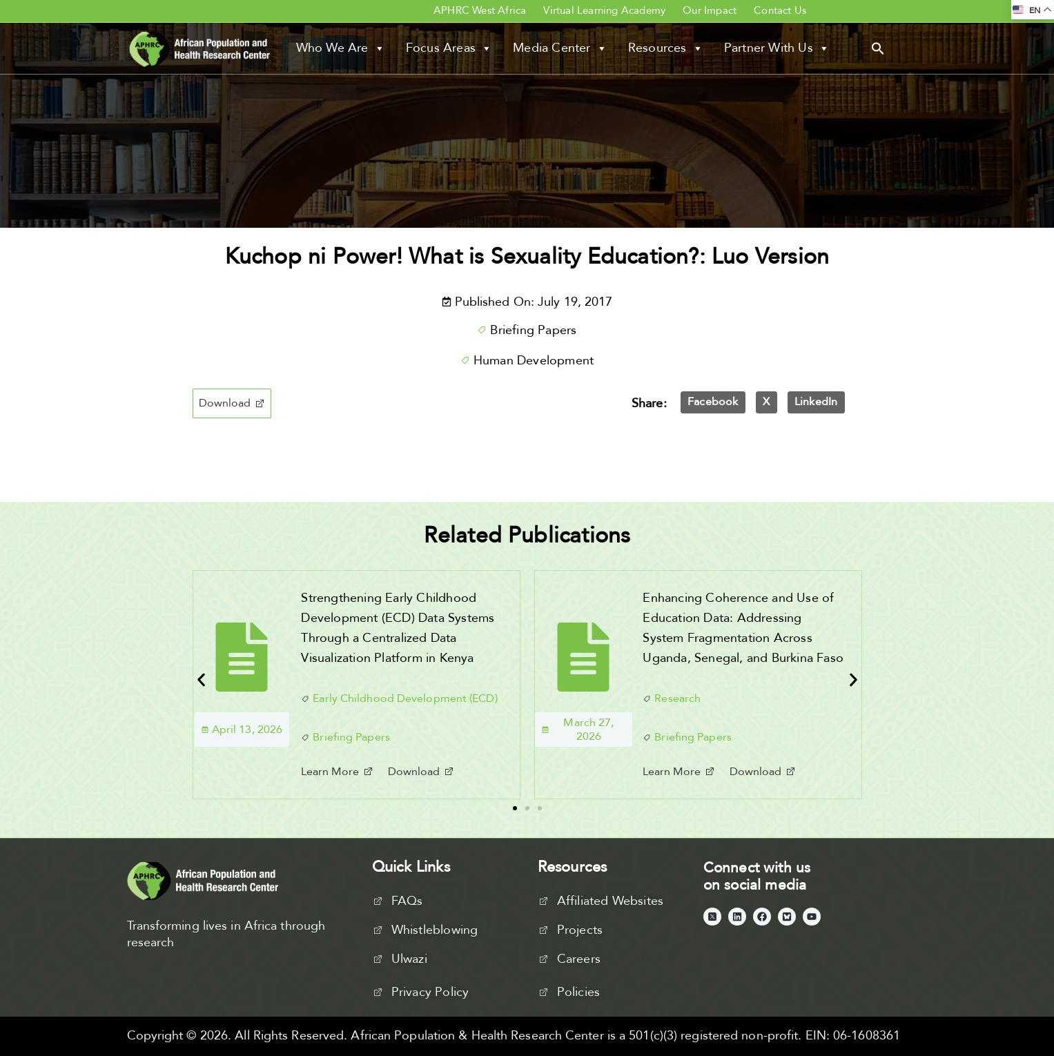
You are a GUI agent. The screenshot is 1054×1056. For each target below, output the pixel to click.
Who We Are (340, 48)
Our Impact (709, 10)
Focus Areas (449, 48)
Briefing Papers (533, 330)
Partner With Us (777, 48)
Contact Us (780, 10)
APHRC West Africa (479, 10)
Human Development (534, 360)
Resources (665, 48)
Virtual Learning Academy (604, 10)
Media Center (560, 48)
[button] (878, 47)
